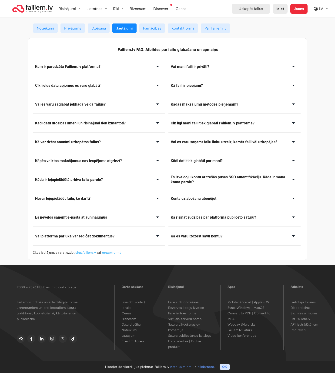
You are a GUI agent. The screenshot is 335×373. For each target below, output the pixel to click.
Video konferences (242, 336)
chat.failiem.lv (85, 253)
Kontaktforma (182, 28)
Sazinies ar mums (304, 313)
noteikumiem (181, 367)
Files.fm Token (133, 341)
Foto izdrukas (178, 341)
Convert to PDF (239, 313)
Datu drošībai (131, 324)
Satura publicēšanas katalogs (189, 336)
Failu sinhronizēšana (183, 302)
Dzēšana (98, 28)
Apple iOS (261, 302)
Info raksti (298, 330)
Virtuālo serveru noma (184, 319)
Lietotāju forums (303, 302)
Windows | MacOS (251, 308)
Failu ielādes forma (182, 313)
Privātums (72, 28)
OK (224, 367)
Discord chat (300, 308)
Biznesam (138, 9)
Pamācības (152, 28)
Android (245, 302)
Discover (161, 9)
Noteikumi (45, 28)
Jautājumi (124, 28)
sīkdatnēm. (206, 367)
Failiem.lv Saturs (240, 330)
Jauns (299, 9)
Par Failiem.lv (215, 28)
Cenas (126, 313)
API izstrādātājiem (304, 324)
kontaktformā (111, 253)
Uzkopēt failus (251, 9)
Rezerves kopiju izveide (186, 308)
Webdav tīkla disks (241, 324)
